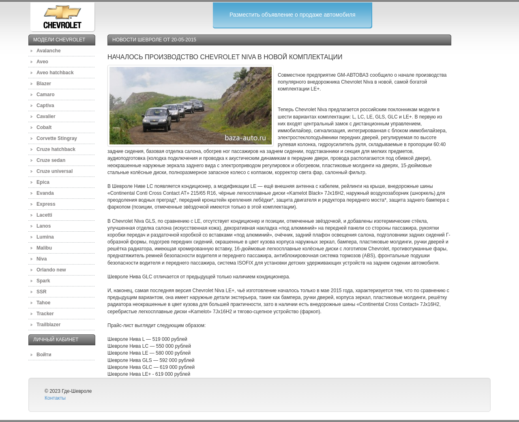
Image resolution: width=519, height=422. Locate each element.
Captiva (45, 105)
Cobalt (43, 127)
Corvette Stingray (56, 138)
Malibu (44, 248)
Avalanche (48, 51)
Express (46, 204)
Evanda (45, 193)
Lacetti (44, 215)
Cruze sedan (50, 160)
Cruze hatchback (55, 149)
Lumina (45, 237)
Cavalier (46, 116)
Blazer (43, 83)
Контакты (55, 398)
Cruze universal (54, 171)
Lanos (43, 226)
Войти (43, 354)
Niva (41, 259)
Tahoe (43, 303)
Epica (42, 182)
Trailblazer (48, 324)
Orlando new (51, 270)
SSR (41, 292)
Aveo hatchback (55, 72)
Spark (43, 281)
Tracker (45, 313)
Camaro (45, 94)
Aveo (42, 62)
